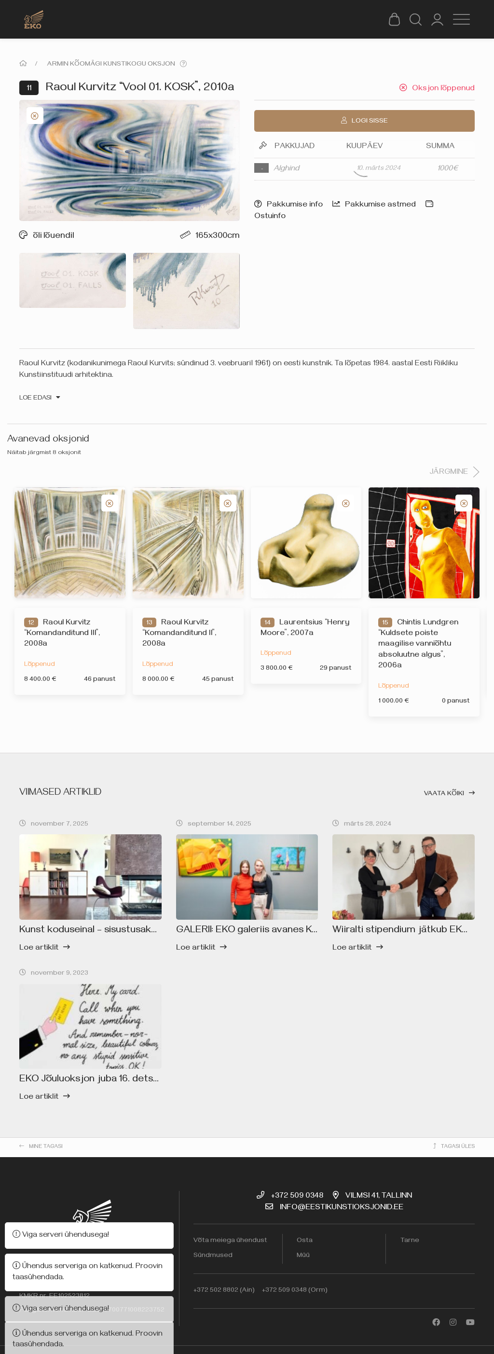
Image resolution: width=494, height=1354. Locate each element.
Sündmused (213, 1256)
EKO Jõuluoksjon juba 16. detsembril (100, 1080)
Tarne (409, 1241)
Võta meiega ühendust (230, 1241)
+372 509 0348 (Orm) (295, 1291)
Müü (303, 1256)
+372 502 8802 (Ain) (224, 1291)
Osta (305, 1241)
